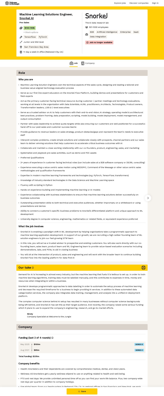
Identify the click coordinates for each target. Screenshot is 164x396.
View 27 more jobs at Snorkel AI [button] (53, 376)
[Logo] (12, 3)
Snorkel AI (26, 18)
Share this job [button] (26, 376)
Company (88, 63)
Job (73, 63)
